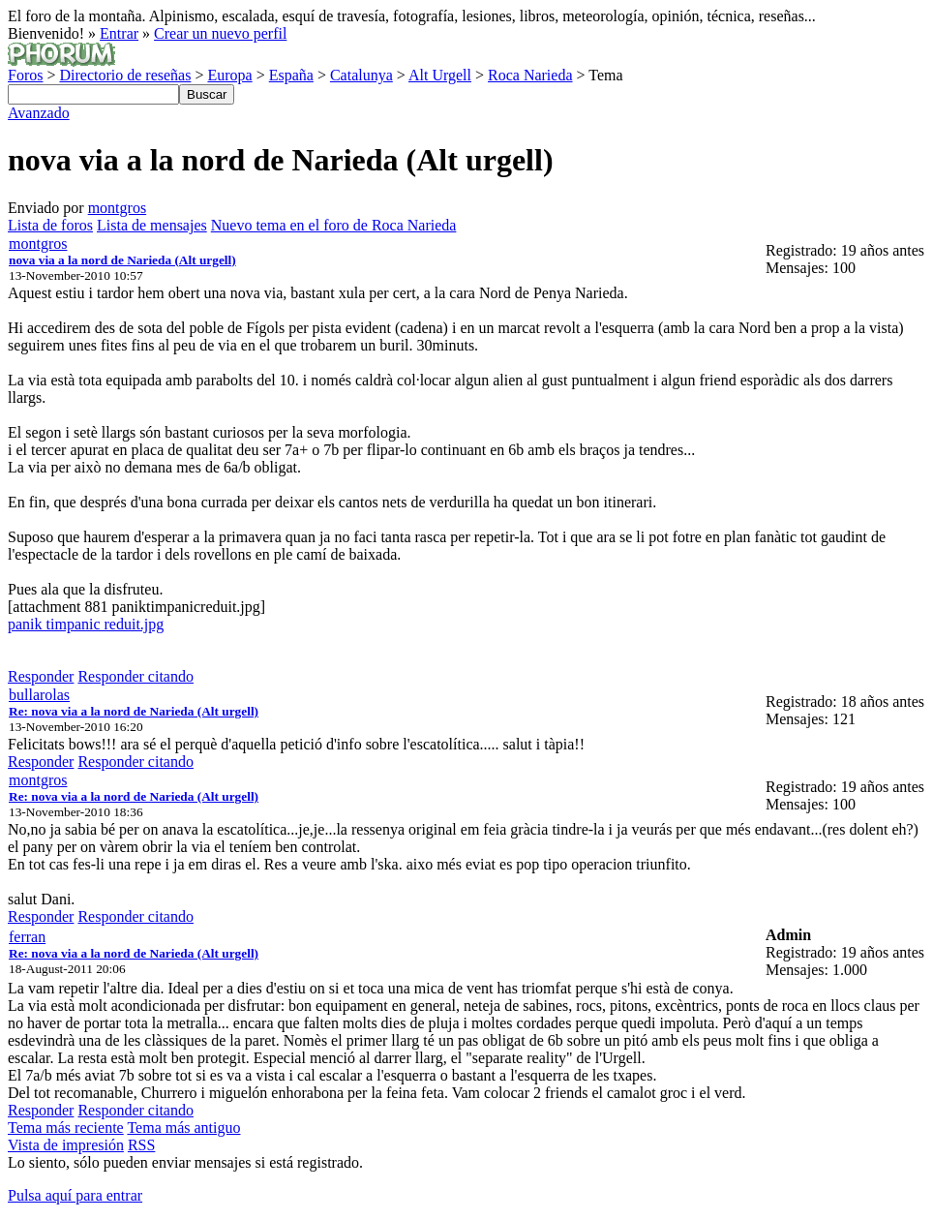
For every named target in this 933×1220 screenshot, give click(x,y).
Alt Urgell (439, 75)
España (291, 75)
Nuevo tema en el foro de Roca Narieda (334, 225)
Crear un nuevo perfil (220, 33)
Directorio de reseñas (125, 75)
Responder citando (135, 676)
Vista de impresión (66, 1145)
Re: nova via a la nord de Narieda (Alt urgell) (133, 711)
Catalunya (361, 75)
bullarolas (39, 694)
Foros (25, 75)
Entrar (119, 33)
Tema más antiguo (183, 1127)
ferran (27, 937)
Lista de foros (50, 225)
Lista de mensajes (152, 225)
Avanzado (39, 113)
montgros (117, 207)
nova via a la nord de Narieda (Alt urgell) (122, 260)
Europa (229, 75)
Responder (41, 676)
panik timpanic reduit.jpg (86, 624)
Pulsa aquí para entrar (75, 1195)
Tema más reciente (66, 1127)
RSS (141, 1145)
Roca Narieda (530, 75)
